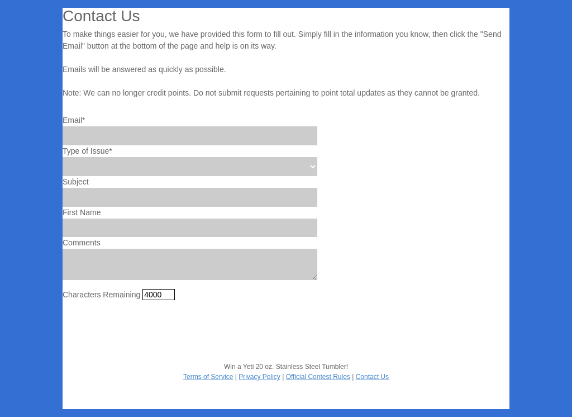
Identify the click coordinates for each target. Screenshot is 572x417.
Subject (76, 181)
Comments (82, 242)
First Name (82, 212)
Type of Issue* (87, 150)
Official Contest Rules (318, 377)
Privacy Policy (259, 377)
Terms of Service (208, 377)
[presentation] (147, 331)
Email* (74, 120)
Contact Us (372, 377)
